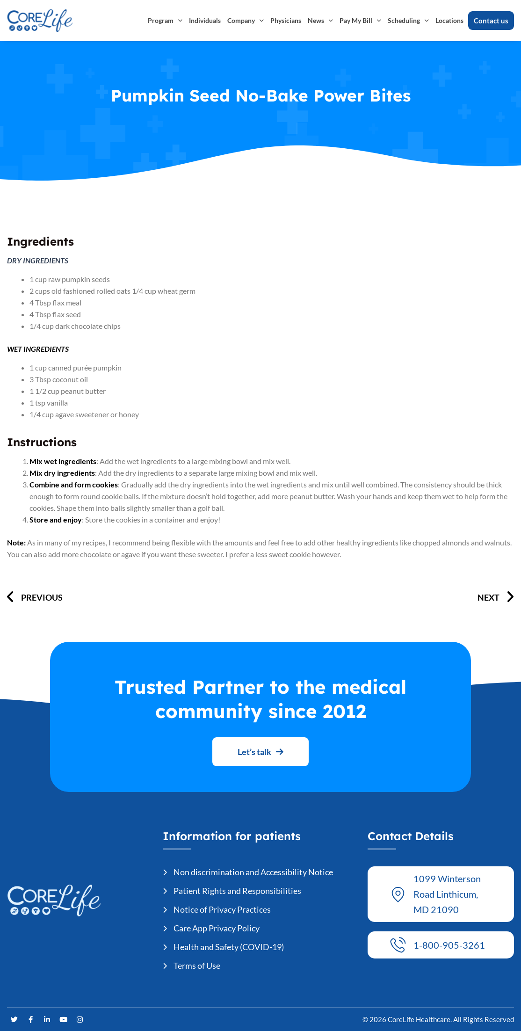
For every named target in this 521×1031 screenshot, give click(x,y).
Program (165, 20)
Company (245, 20)
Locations (449, 20)
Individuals (205, 20)
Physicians (285, 20)
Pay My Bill (360, 20)
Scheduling (408, 20)
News (320, 20)
